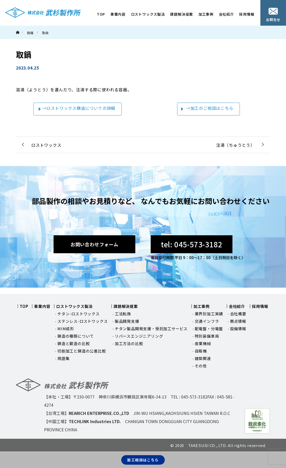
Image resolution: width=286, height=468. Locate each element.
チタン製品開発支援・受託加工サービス (151, 328)
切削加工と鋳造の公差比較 (81, 351)
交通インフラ (207, 321)
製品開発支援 (127, 321)
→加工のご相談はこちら (209, 108)
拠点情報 (238, 321)
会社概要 (238, 314)
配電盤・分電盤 (209, 328)
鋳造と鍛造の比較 (73, 343)
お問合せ (273, 15)
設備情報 (238, 328)
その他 (201, 366)
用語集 (63, 358)
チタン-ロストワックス (78, 314)
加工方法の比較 (129, 343)
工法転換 (123, 314)
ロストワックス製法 (148, 14)
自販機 (201, 351)
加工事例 (205, 14)
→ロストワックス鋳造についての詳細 (79, 108)
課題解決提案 (181, 14)
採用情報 (246, 14)
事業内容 (118, 14)
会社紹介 (226, 14)
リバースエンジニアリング (139, 336)
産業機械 (203, 343)
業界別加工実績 (209, 314)
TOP (101, 14)
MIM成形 (65, 328)
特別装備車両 (207, 336)
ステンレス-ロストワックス (82, 321)
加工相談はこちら (143, 459)
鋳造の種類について (75, 336)
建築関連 (203, 358)
